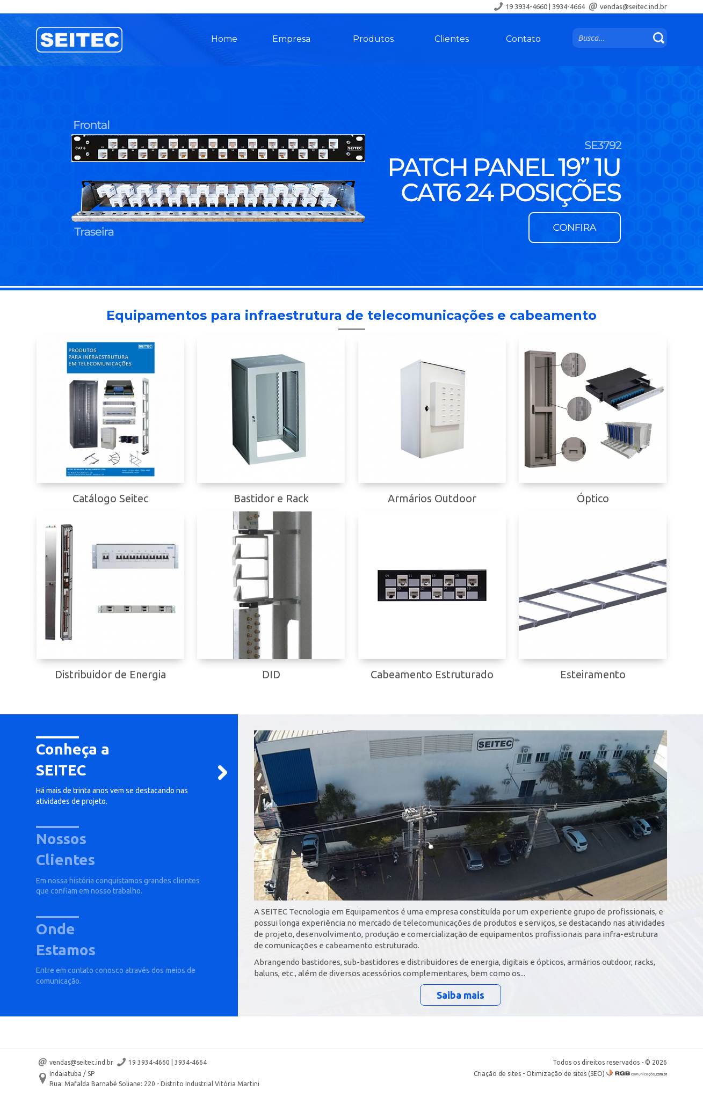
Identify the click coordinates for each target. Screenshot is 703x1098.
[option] (351, 176)
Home (224, 39)
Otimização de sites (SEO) (565, 1073)
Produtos (373, 39)
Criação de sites (497, 1073)
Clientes (451, 39)
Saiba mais (460, 995)
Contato (523, 39)
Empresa (291, 39)
